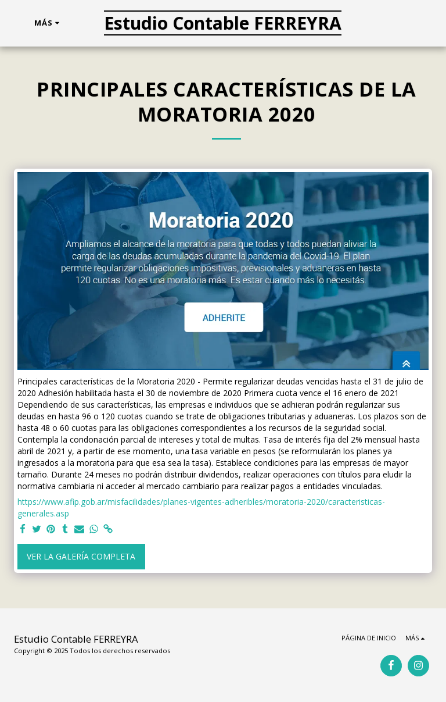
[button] (382, 23)
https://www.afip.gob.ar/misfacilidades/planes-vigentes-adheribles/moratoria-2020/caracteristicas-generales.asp (201, 507)
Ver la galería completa (81, 556)
